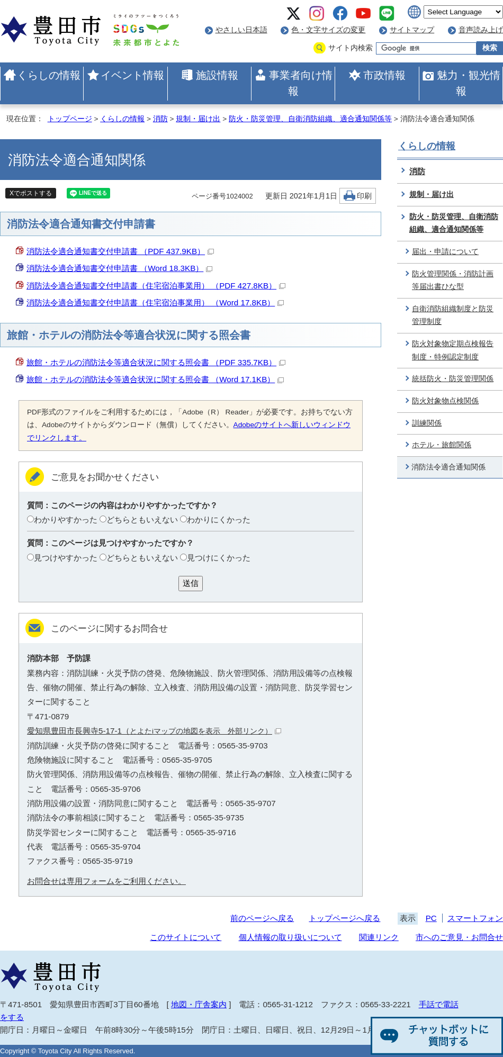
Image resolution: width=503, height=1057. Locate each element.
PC (431, 918)
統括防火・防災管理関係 (452, 379)
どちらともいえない (142, 519)
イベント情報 (132, 75)
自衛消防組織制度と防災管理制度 (452, 315)
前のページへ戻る (262, 918)
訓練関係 (427, 423)
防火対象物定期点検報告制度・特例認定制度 (452, 350)
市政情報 (384, 75)
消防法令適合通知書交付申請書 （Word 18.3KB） (119, 268)
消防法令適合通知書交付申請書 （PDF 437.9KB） (120, 251)
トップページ (70, 119)
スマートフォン (475, 918)
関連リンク (379, 937)
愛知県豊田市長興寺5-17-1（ (154, 730)
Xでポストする (31, 193)
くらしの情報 (48, 75)
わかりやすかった (65, 519)
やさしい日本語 (241, 30)
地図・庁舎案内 (199, 1004)
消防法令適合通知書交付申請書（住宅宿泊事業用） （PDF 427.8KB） (155, 285)
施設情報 (217, 75)
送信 (191, 583)
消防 (160, 119)
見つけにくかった (218, 557)
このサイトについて (185, 937)
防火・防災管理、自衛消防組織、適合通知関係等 (310, 119)
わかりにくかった (218, 519)
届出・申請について (445, 252)
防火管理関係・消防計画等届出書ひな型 (452, 280)
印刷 (364, 196)
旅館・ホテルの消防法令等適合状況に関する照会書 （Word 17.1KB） (155, 379)
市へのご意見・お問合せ (459, 937)
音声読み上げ (481, 30)
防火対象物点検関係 (445, 401)
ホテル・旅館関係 (441, 445)
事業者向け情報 (301, 83)
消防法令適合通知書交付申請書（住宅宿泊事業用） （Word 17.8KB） (155, 302)
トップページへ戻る (344, 918)
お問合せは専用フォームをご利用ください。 (106, 881)
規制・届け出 (198, 119)
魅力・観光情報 (468, 83)
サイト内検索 (350, 48)
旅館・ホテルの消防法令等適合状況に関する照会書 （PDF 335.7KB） (155, 362)
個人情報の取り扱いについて (290, 937)
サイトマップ (412, 30)
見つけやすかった (65, 557)
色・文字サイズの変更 (328, 30)
